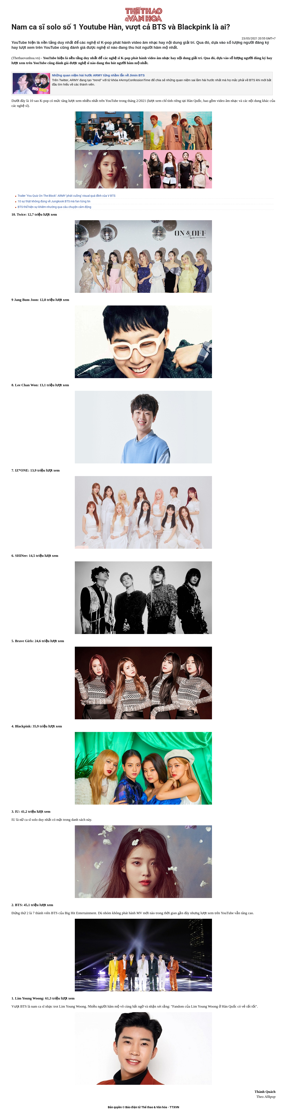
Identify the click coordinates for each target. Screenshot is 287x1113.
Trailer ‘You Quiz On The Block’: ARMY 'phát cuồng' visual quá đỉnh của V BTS (66, 195)
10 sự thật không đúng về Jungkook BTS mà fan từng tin (54, 201)
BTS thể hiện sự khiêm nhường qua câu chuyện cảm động (54, 207)
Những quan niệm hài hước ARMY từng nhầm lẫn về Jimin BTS (98, 75)
